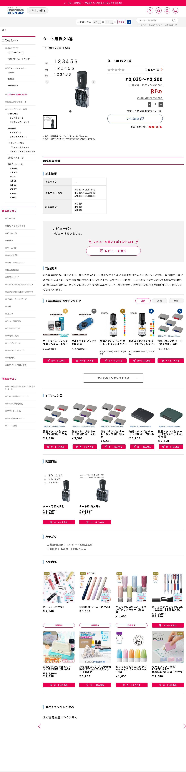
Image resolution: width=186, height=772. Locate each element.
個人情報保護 (13, 270)
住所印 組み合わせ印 (16, 226)
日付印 (10, 240)
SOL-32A (13, 172)
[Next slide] (93, 82)
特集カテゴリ (9, 378)
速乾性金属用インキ (18, 136)
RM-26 (12, 176)
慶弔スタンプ (13, 277)
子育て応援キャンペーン (18, 396)
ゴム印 (10, 313)
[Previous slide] (47, 82)
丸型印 (11, 72)
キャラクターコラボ (16, 350)
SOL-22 (13, 185)
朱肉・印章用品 (14, 321)
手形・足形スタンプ (16, 262)
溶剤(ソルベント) (15, 164)
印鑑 (9, 306)
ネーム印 (11, 218)
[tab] (70, 111)
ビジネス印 (12, 233)
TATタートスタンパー (16, 68)
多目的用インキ (16, 118)
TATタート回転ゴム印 (17, 94)
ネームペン (12, 248)
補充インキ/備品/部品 (17, 365)
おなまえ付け (13, 255)
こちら (159, 85)
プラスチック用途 (16, 143)
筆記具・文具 (13, 335)
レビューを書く (116, 251)
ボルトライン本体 (16, 52)
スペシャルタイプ (16, 158)
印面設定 (59, 625)
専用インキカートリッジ (19, 59)
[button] (50, 122)
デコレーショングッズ (17, 299)
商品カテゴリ (9, 210)
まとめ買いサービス (16, 418)
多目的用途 (13, 113)
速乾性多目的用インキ (19, 122)
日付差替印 (13, 85)
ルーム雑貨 (12, 425)
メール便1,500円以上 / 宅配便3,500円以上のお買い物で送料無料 (93, 3)
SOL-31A (13, 168)
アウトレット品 (14, 411)
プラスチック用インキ (19, 147)
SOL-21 (13, 181)
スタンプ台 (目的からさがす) (20, 292)
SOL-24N (13, 193)
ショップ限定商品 (15, 403)
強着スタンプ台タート (17, 102)
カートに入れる (56, 360)
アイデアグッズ (14, 343)
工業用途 (52, 549)
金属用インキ (16, 132)
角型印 (11, 79)
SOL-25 (13, 197)
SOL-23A (13, 189)
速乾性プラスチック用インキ (22, 151)
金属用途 (12, 128)
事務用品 (11, 357)
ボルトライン (13, 48)
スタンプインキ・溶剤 (17, 109)
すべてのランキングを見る (113, 378)
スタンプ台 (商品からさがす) (20, 284)
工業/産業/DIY (10, 40)
